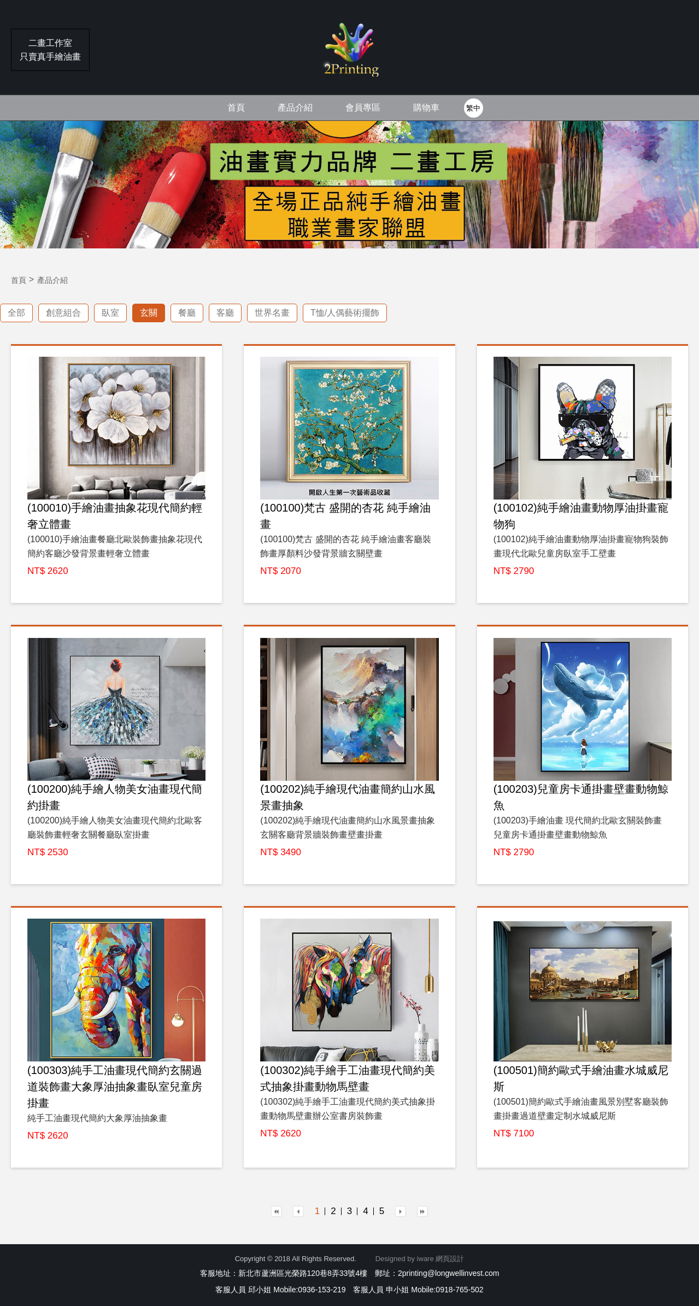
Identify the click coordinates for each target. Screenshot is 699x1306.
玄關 (148, 312)
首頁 (236, 107)
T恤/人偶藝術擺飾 (344, 312)
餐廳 (187, 312)
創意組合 (63, 312)
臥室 (110, 312)
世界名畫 (272, 312)
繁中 (473, 108)
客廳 (225, 312)
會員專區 (362, 107)
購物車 (426, 107)
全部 (16, 312)
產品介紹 (295, 107)
